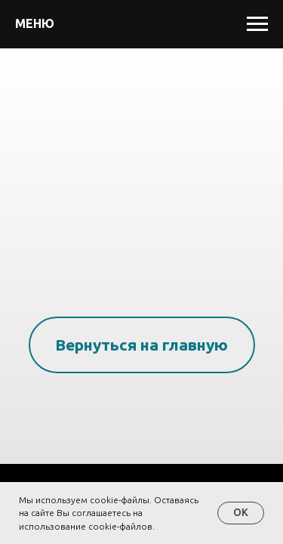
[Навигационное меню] (257, 24)
